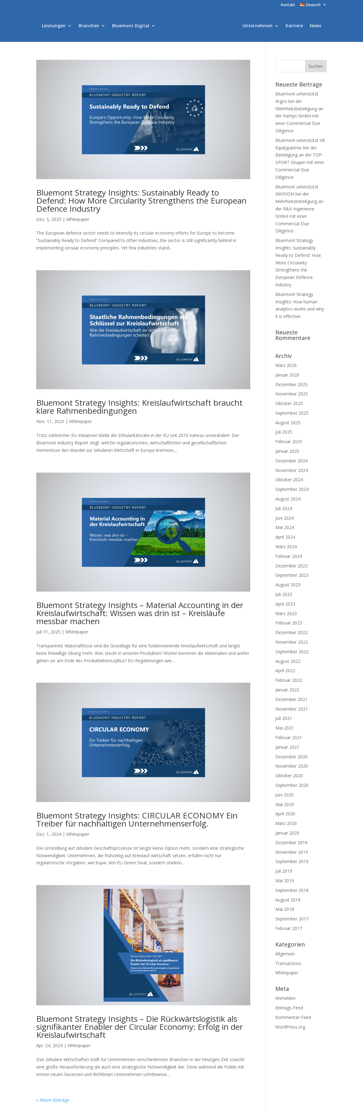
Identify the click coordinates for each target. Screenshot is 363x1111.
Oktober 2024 (289, 480)
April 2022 (285, 670)
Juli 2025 (283, 432)
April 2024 (285, 537)
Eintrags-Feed (289, 1008)
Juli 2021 (283, 718)
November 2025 (291, 394)
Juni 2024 (284, 518)
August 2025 (287, 422)
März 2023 (286, 613)
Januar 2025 (287, 451)
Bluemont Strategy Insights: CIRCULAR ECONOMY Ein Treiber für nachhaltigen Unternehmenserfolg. (137, 819)
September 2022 (291, 652)
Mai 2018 (284, 909)
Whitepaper (77, 219)
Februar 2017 (288, 928)
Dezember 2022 (291, 632)
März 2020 (286, 823)
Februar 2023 (288, 623)
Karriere (294, 26)
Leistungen (54, 26)
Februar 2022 (288, 680)
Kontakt (288, 5)
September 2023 (291, 575)
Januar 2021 (287, 747)
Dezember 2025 (291, 384)
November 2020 (291, 766)
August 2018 (287, 900)
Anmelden (285, 998)
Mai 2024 (284, 527)
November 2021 (291, 709)
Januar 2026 (287, 375)
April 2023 (285, 604)
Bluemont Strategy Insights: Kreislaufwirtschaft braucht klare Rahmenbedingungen (139, 406)
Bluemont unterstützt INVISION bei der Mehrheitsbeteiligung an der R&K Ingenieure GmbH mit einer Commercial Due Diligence (299, 209)
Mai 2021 (284, 728)
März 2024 (286, 546)
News (315, 26)
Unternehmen (258, 26)
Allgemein (285, 954)
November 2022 (291, 642)
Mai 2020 (284, 804)
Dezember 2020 (291, 757)
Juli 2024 (283, 508)
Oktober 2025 (289, 403)
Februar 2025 (288, 441)
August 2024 (287, 499)
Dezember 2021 (291, 699)
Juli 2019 (283, 871)
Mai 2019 (284, 881)
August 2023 (287, 585)
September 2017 (291, 919)
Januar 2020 (287, 833)
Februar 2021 (288, 737)
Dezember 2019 (291, 842)
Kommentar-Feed (293, 1017)
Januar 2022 (287, 690)
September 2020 (291, 785)
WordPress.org (290, 1027)
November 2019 (291, 852)
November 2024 (291, 470)
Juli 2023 (283, 594)
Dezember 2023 (291, 566)
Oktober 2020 (289, 775)
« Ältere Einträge (52, 1100)
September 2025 (291, 413)
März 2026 (286, 365)
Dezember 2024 (291, 461)
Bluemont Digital (130, 26)
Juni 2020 (284, 795)
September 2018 (291, 890)
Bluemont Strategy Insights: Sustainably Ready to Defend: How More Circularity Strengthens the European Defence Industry (141, 200)
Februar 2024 (288, 556)
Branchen (89, 26)
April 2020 (285, 814)
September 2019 (291, 861)
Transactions (288, 963)
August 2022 (287, 661)
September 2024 (291, 489)
